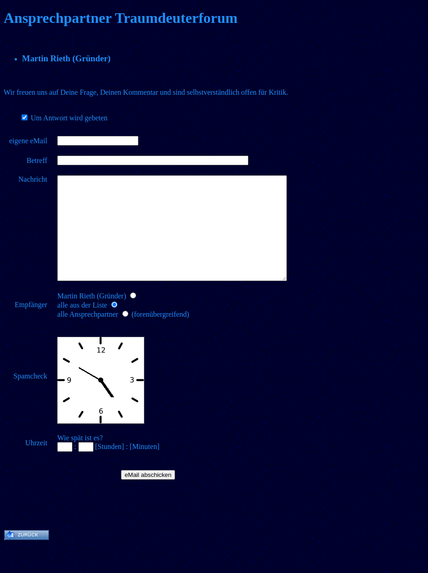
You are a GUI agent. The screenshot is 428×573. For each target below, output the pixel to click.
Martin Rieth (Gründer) (91, 316)
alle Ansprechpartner (87, 335)
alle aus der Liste (82, 326)
